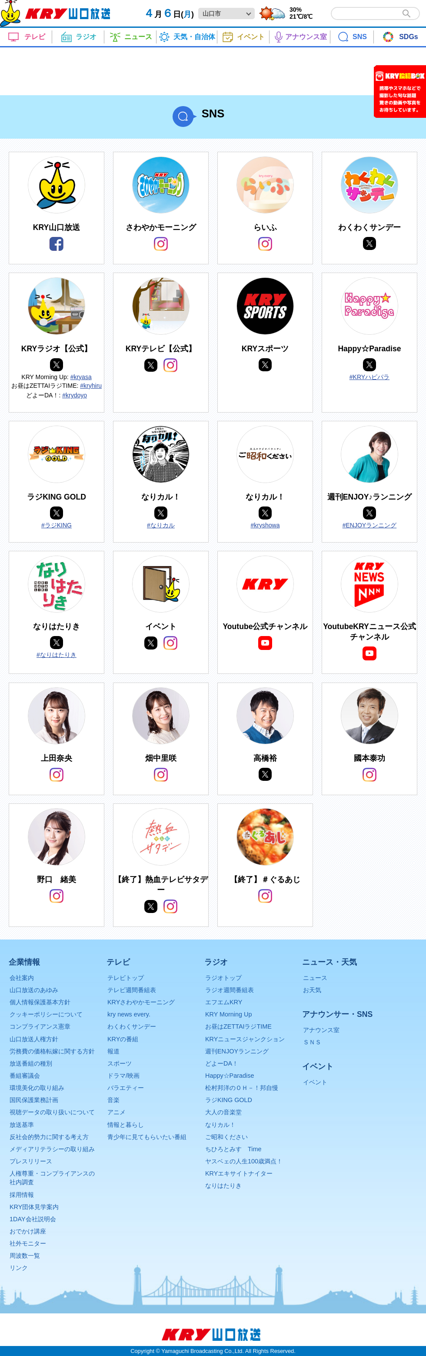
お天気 (312, 989)
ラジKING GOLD (228, 1099)
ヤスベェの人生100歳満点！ (244, 1161)
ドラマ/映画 (123, 1075)
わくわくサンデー (131, 1026)
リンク (19, 1267)
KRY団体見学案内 (34, 1206)
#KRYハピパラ (369, 376)
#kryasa (81, 376)
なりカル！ (220, 1124)
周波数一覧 (25, 1255)
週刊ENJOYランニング (237, 1051)
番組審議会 (25, 1075)
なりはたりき (223, 1185)
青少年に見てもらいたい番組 (146, 1136)
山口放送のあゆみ (34, 989)
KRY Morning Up (228, 1014)
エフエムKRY (223, 1002)
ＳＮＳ (312, 1042)
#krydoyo (74, 395)
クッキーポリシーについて (46, 1014)
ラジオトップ (223, 977)
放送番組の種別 (31, 1063)
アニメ (116, 1112)
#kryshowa (265, 525)
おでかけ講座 (28, 1231)
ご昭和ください (226, 1136)
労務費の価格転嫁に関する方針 (52, 1051)
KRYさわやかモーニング (141, 1002)
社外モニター (28, 1243)
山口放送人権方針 (34, 1039)
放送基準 (22, 1124)
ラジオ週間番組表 (229, 989)
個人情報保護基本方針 (40, 1002)
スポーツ (119, 1063)
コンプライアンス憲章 (40, 1026)
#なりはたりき (57, 654)
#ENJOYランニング (369, 525)
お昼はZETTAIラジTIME (238, 1026)
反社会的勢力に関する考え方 (49, 1136)
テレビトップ (125, 977)
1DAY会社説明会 (33, 1219)
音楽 (113, 1099)
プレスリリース (31, 1161)
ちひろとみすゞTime (233, 1149)
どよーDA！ (221, 1063)
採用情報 (22, 1194)
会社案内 (22, 977)
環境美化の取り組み (37, 1087)
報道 (113, 1051)
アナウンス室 (321, 1029)
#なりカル (161, 525)
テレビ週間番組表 (131, 989)
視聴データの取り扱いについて (52, 1112)
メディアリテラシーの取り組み (52, 1149)
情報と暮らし (125, 1124)
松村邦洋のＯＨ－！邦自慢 (241, 1087)
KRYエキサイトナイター (239, 1173)
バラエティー (125, 1087)
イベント (315, 1082)
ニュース (315, 977)
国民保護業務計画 (34, 1099)
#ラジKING (56, 525)
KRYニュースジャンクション (245, 1039)
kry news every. (128, 1014)
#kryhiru (91, 385)
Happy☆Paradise (229, 1075)
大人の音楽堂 (223, 1112)
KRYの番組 (122, 1039)
